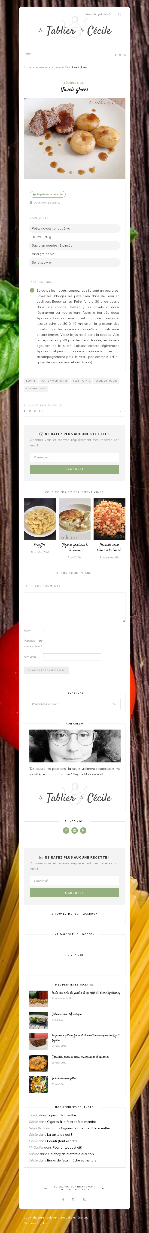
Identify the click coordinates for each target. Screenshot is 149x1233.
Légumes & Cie (59, 67)
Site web (30, 657)
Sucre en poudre (106, 380)
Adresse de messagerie (33, 643)
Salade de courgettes (64, 1078)
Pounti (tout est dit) (62, 1141)
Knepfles (40, 545)
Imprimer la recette (48, 194)
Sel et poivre (81, 380)
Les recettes (41, 67)
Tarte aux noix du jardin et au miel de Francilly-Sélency (86, 993)
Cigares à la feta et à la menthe (71, 1122)
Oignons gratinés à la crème (75, 548)
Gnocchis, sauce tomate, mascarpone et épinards (80, 1057)
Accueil (28, 67)
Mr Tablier (36, 1147)
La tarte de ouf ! (59, 1134)
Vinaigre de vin (36, 388)
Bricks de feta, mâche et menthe (71, 1160)
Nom (28, 630)
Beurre (31, 380)
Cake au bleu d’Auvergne (67, 1014)
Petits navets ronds (54, 380)
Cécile (57, 405)
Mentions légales (35, 1223)
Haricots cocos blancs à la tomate (109, 548)
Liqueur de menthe (62, 1115)
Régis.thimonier (40, 1128)
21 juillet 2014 (35, 405)
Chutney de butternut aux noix (71, 1154)
